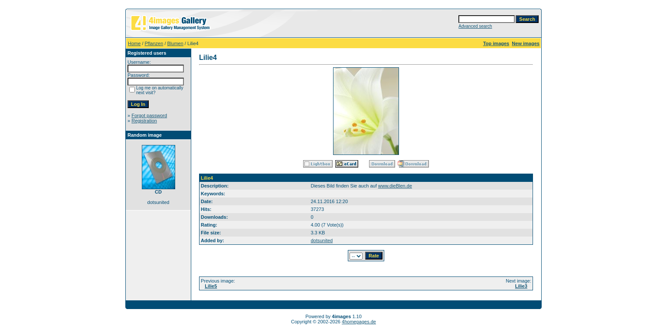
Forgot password (149, 115)
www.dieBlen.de (395, 185)
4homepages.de (359, 321)
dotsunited (322, 240)
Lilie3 (521, 286)
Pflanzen (154, 43)
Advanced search (475, 26)
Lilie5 (211, 286)
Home (134, 43)
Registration (144, 120)
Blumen (175, 43)
